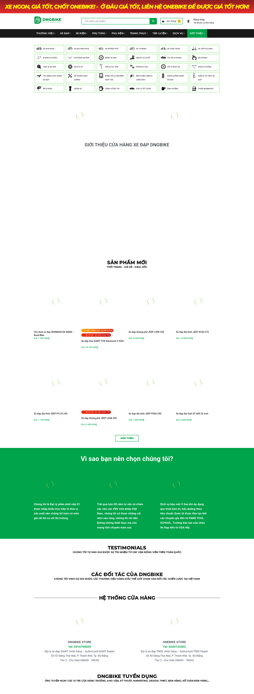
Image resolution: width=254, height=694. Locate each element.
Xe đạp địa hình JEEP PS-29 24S (50, 413)
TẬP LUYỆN (160, 33)
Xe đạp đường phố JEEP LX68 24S (99, 418)
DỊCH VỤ (179, 33)
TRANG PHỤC (139, 33)
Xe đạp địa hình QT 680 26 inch (192, 413)
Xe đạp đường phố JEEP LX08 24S (146, 332)
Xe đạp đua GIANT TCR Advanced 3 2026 (102, 341)
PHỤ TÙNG (99, 33)
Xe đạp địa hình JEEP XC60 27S (192, 332)
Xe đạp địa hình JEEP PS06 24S (145, 413)
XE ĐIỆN (81, 33)
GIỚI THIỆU (197, 33)
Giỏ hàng (171, 21)
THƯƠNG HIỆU (45, 33)
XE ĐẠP (65, 33)
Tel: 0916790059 (79, 646)
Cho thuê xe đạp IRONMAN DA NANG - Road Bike (54, 333)
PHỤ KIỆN (118, 33)
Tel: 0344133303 (174, 646)
